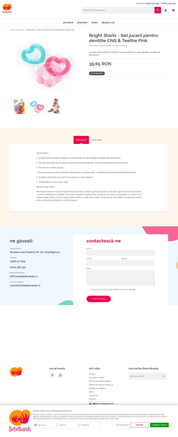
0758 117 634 (152, 3)
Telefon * (124, 259)
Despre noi (108, 22)
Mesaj (89, 269)
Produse (68, 22)
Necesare (41, 425)
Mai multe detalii (122, 425)
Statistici (62, 425)
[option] (46, 64)
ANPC (91, 392)
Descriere (81, 140)
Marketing (85, 425)
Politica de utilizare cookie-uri (101, 385)
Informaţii (96, 140)
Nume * (89, 248)
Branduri (82, 22)
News (94, 22)
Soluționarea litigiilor (97, 388)
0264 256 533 (169, 3)
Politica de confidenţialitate (100, 381)
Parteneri (92, 399)
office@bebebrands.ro (24, 276)
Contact (92, 374)
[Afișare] (132, 289)
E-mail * (90, 259)
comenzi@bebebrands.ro (25, 285)
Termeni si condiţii (96, 378)
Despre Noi (93, 395)
